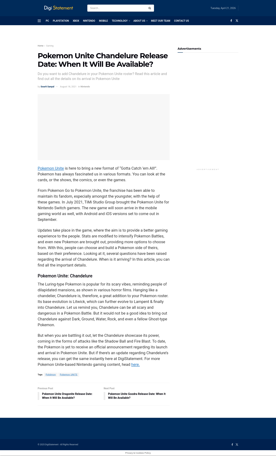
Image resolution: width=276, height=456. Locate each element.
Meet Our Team (160, 20)
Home (40, 46)
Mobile (103, 20)
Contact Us (181, 20)
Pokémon (51, 374)
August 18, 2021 (68, 86)
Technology (120, 20)
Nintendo (89, 20)
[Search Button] (150, 8)
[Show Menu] (39, 21)
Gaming (50, 46)
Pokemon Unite (51, 168)
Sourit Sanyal (47, 86)
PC (47, 20)
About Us (139, 20)
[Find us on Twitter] (237, 20)
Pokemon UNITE (68, 374)
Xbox (76, 20)
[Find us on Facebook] (231, 20)
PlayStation (61, 20)
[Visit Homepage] (59, 8)
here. (135, 364)
